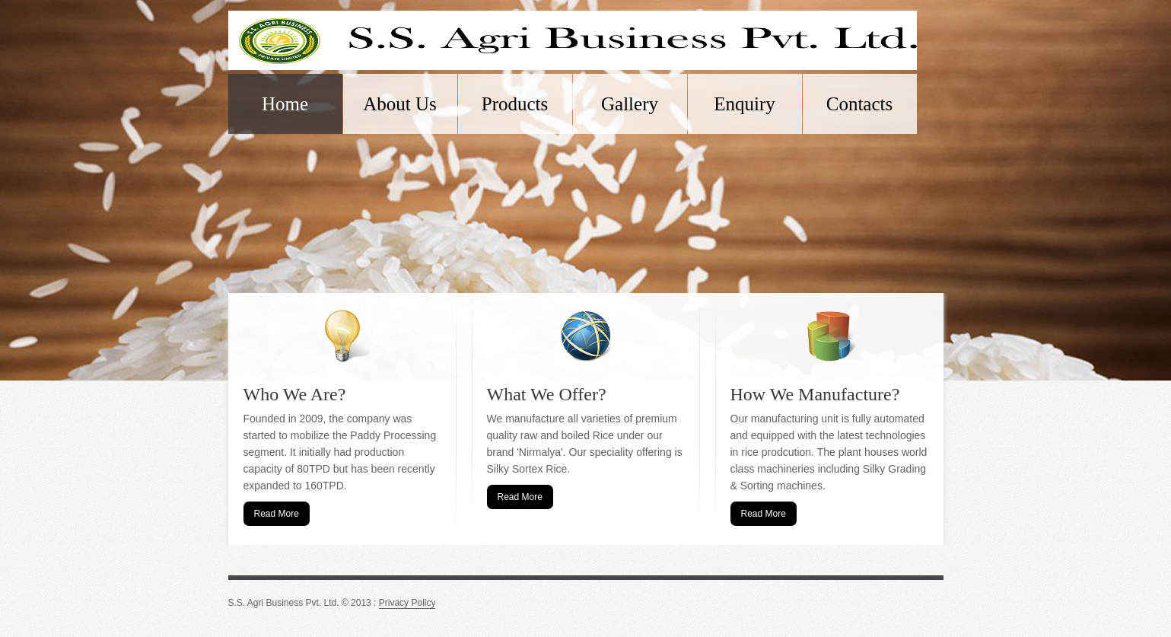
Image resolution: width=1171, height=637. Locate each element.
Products (515, 104)
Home (285, 104)
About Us (400, 104)
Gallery (629, 104)
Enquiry (744, 104)
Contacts (859, 104)
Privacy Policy (407, 603)
